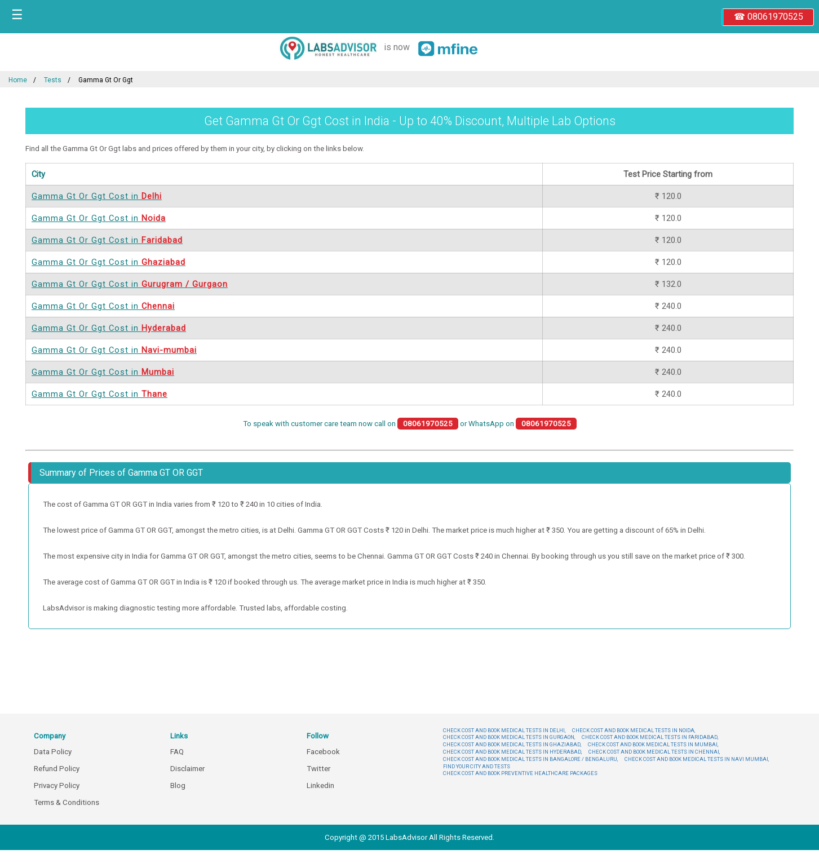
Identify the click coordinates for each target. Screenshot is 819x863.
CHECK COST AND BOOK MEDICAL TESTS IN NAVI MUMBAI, (697, 759)
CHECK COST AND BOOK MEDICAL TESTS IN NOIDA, (633, 730)
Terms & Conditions (66, 802)
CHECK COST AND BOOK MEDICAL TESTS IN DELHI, (504, 730)
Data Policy (53, 751)
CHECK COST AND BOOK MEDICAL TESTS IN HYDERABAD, (512, 752)
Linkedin (320, 785)
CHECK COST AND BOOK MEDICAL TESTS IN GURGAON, (509, 737)
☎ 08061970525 (768, 16)
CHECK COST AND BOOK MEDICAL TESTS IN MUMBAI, (653, 744)
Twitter (318, 768)
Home (17, 80)
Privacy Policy (56, 785)
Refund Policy (56, 768)
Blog (177, 785)
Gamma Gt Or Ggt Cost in (97, 196)
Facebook (323, 751)
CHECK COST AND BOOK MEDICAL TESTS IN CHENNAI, (654, 752)
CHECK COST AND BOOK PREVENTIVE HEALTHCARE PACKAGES (520, 773)
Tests (52, 80)
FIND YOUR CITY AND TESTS (476, 766)
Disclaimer (187, 768)
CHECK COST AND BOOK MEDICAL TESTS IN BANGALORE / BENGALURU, (530, 759)
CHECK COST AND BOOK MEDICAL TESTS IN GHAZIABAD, (512, 744)
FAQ (177, 751)
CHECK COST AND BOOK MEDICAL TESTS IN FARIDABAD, (650, 737)
